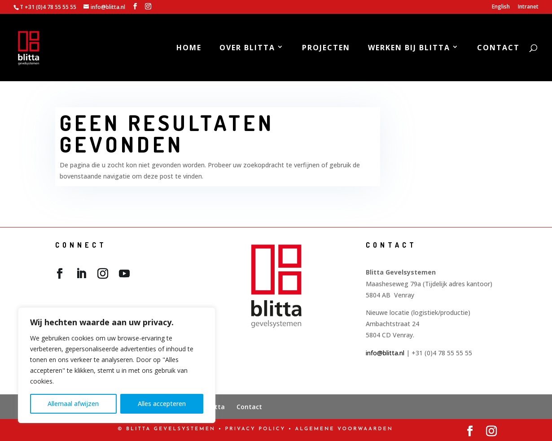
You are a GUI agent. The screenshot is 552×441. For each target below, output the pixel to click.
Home (189, 48)
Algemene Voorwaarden (344, 429)
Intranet (528, 7)
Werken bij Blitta (409, 48)
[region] (116, 365)
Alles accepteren (162, 403)
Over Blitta (247, 48)
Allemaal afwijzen (73, 403)
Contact (498, 48)
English (501, 7)
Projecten (326, 48)
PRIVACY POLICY (255, 429)
